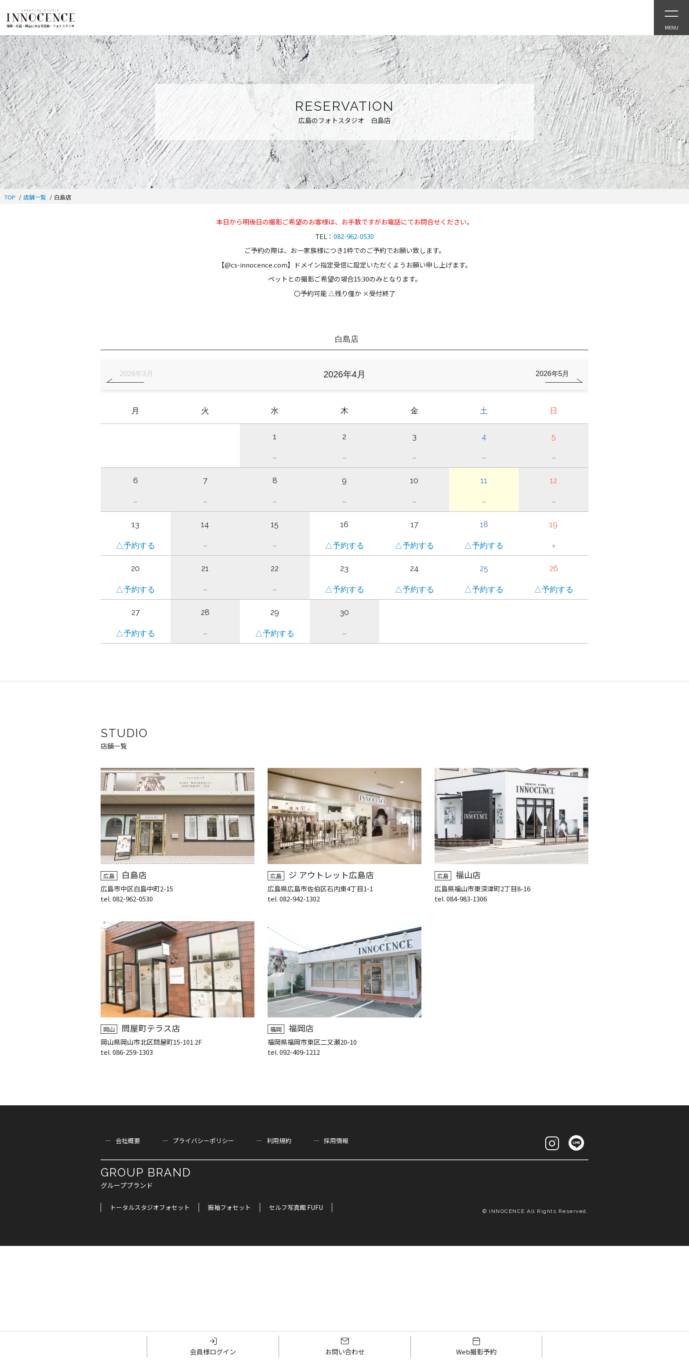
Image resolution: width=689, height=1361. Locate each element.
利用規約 (279, 1140)
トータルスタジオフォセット (150, 1207)
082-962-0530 (354, 236)
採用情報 (336, 1140)
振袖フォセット (229, 1207)
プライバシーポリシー (203, 1140)
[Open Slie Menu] (671, 17)
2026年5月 (552, 373)
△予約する (135, 545)
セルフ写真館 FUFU (296, 1207)
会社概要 (128, 1140)
